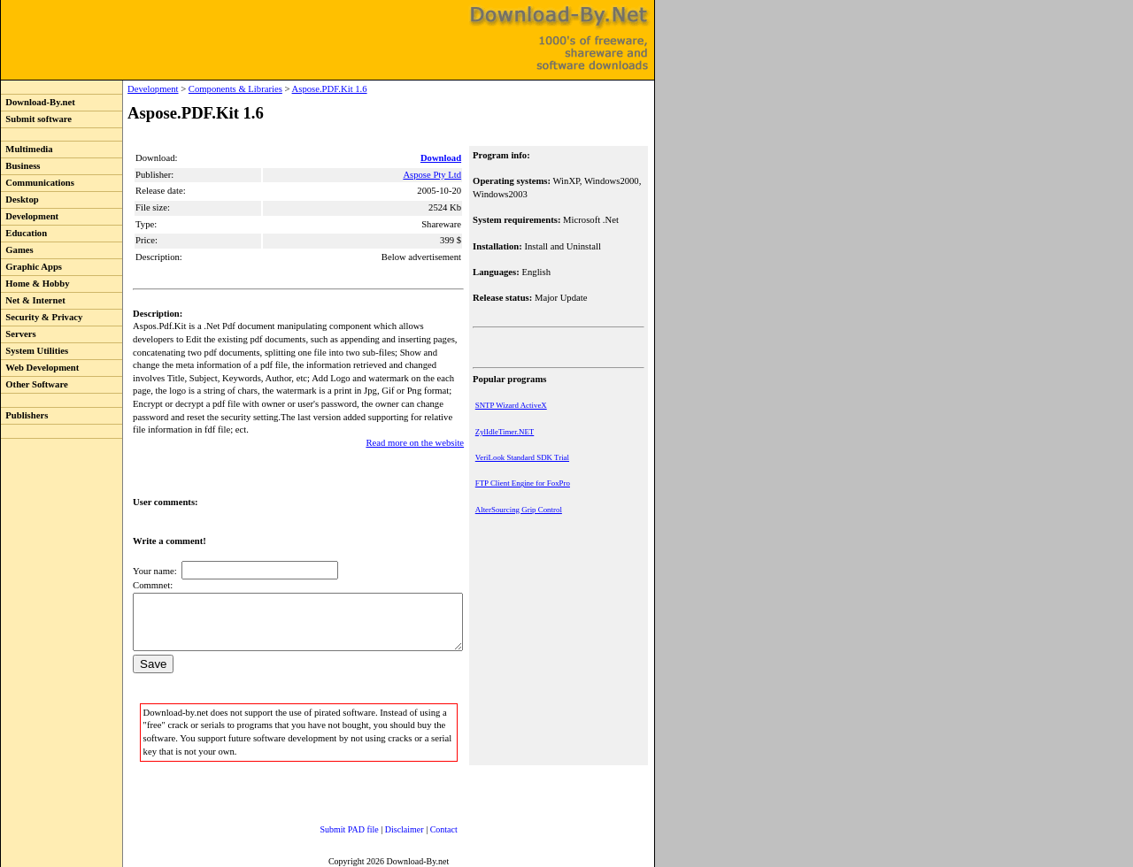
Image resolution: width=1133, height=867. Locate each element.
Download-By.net (38, 102)
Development (29, 216)
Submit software (36, 119)
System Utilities (34, 351)
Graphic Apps (31, 267)
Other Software (34, 384)
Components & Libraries (199, 89)
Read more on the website (416, 429)
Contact (426, 827)
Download (442, 158)
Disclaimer (386, 827)
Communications (37, 183)
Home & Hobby (35, 283)
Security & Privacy (41, 317)
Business (20, 166)
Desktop (20, 199)
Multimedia (27, 149)
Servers (18, 334)
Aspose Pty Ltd (434, 175)
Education (24, 233)
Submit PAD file (332, 827)
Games (17, 250)
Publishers (24, 415)
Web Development (40, 367)
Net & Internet (33, 300)
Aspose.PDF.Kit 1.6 (292, 89)
